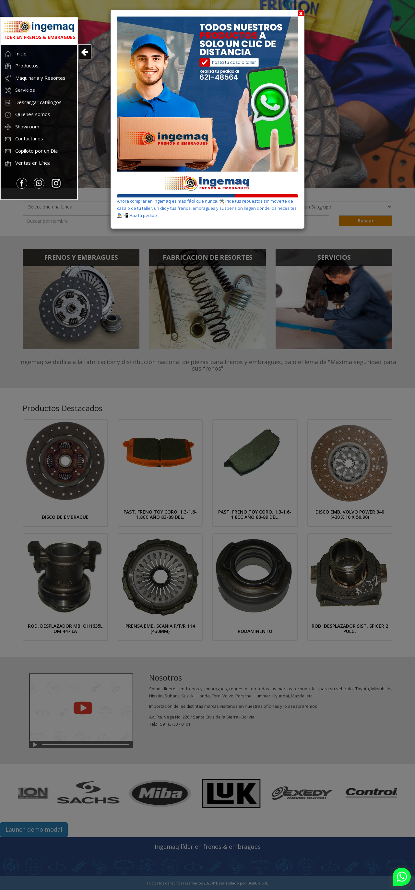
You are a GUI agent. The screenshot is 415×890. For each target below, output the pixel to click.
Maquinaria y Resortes (34, 78)
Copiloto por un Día (31, 151)
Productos (21, 66)
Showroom (21, 127)
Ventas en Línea (27, 164)
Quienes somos (27, 115)
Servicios (19, 91)
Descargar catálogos (33, 103)
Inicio (15, 54)
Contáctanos (23, 139)
